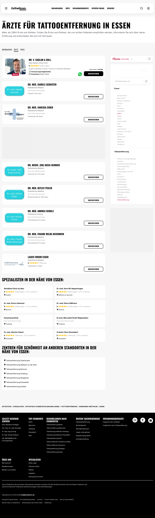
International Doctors (36, 477)
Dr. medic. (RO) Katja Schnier (44, 165)
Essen (119, 113)
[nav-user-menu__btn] (148, 8)
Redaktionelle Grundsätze (11, 502)
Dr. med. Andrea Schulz (41, 211)
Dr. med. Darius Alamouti (14, 303)
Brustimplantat (81, 425)
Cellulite (120, 161)
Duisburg (120, 108)
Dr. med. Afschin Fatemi (14, 332)
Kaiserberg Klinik (11, 318)
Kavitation (120, 177)
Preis (22, 49)
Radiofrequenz (122, 197)
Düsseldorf (121, 111)
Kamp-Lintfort (122, 121)
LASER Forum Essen (38, 257)
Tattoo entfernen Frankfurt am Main (58, 442)
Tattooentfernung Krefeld (15, 386)
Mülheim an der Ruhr (124, 131)
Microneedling (122, 187)
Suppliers (32, 473)
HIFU (119, 174)
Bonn (119, 106)
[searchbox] (127, 70)
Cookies (39, 499)
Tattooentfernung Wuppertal (16, 378)
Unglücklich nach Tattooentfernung (115, 425)
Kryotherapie (121, 179)
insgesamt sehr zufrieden (111, 422)
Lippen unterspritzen (83, 432)
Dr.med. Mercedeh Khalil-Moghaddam (72, 318)
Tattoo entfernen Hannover (55, 445)
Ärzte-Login (33, 463)
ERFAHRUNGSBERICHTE (81, 8)
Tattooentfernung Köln (54, 438)
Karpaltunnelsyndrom (83, 436)
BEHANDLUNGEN (57, 8)
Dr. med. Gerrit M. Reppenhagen (70, 288)
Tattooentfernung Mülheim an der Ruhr (20, 365)
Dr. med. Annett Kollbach (10, 435)
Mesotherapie (122, 184)
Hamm (119, 119)
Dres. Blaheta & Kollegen (10, 425)
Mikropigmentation (123, 192)
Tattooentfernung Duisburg (15, 373)
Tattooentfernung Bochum (15, 369)
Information (7, 49)
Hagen (119, 116)
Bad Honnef (121, 98)
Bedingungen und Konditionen (32, 502)
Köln (118, 124)
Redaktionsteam (7, 466)
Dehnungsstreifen (123, 166)
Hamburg (32, 429)
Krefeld (119, 126)
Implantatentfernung (83, 422)
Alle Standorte (122, 96)
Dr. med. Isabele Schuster (42, 84)
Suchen (144, 70)
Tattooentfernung (123, 200)
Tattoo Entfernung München (56, 428)
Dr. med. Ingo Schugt (9, 431)
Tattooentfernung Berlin (54, 425)
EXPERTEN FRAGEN (98, 8)
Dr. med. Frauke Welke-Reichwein (46, 234)
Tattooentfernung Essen (54, 452)
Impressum (48, 502)
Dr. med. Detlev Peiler (40, 188)
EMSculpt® (121, 169)
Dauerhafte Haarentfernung (126, 164)
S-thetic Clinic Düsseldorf (67, 332)
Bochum (120, 103)
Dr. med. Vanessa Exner (40, 107)
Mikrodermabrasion (123, 189)
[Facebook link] (142, 421)
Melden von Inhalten (9, 470)
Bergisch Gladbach (123, 101)
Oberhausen (121, 137)
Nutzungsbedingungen (27, 499)
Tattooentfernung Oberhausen (17, 360)
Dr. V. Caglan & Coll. (40, 60)
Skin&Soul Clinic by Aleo (14, 288)
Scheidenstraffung (82, 439)
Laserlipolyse (121, 182)
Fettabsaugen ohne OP (125, 172)
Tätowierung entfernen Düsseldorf (58, 435)
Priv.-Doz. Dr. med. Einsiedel (11, 428)
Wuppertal (120, 144)
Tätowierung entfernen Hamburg (57, 431)
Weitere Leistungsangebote (126, 159)
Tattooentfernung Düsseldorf (16, 382)
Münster (120, 134)
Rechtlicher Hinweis (67, 499)
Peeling (119, 195)
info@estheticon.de (27, 495)
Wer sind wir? (6, 463)
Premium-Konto (34, 466)
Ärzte (16, 49)
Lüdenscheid (121, 129)
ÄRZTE (68, 8)
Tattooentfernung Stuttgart (55, 448)
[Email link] (150, 420)
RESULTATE (110, 8)
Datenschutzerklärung (10, 499)
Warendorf (120, 142)
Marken (31, 470)
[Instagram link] (134, 421)
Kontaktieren (93, 73)
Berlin (31, 422)
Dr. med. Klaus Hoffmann (67, 303)
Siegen (119, 139)
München (32, 425)
